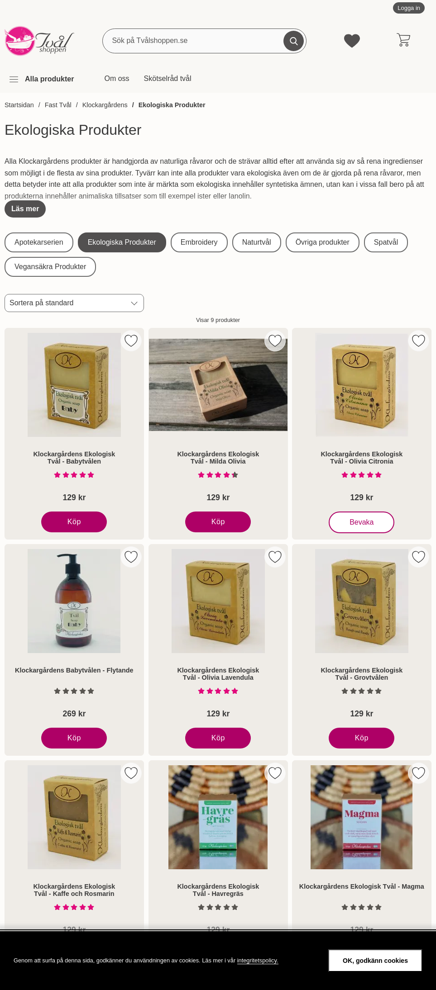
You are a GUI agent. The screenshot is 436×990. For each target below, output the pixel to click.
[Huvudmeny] (41, 79)
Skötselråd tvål (168, 78)
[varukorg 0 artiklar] (403, 40)
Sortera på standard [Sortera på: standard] (41, 303)
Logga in (409, 8)
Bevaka (362, 522)
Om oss (116, 78)
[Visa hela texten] (25, 209)
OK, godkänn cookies (375, 960)
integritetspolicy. (257, 960)
